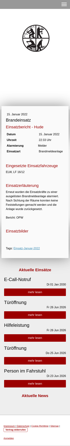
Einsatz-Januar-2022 (27, 248)
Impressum (9, 426)
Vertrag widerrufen (16, 429)
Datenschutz (23, 426)
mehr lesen (35, 292)
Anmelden (9, 438)
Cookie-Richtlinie (39, 426)
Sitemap (54, 426)
